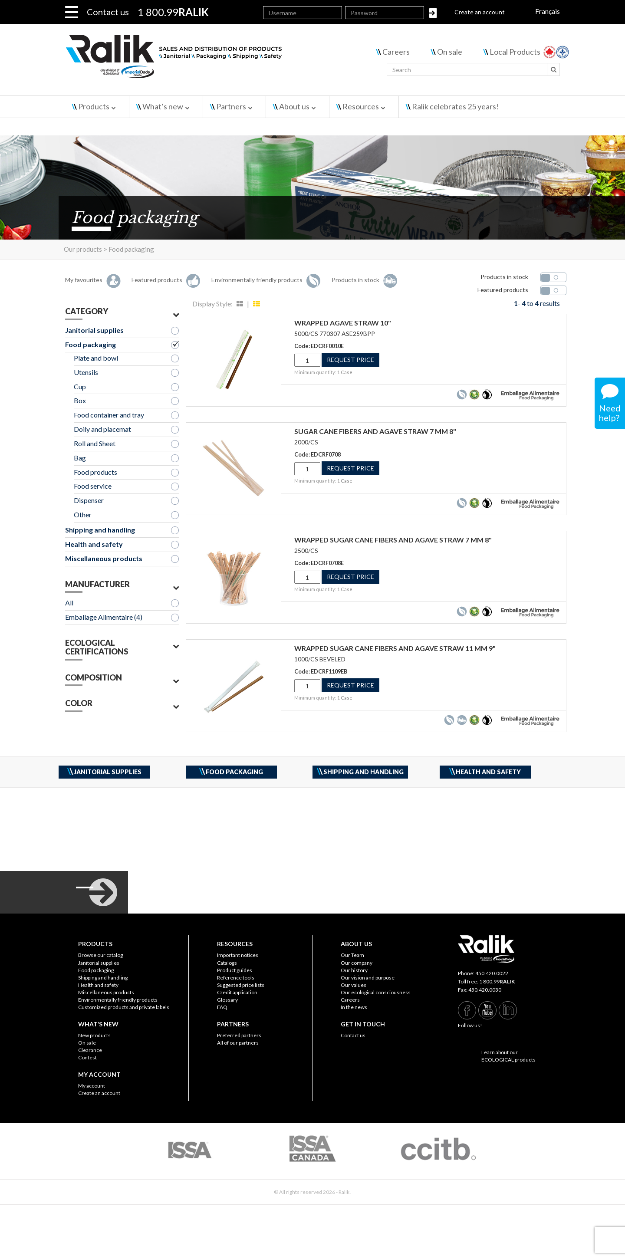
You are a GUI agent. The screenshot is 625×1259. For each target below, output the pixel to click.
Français (547, 11)
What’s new (162, 106)
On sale (449, 51)
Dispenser (89, 500)
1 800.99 (497, 981)
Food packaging (90, 344)
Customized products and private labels (123, 1007)
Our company (356, 963)
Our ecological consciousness (376, 992)
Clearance (90, 1050)
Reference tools (235, 977)
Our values (353, 985)
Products (93, 106)
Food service (93, 486)
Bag (80, 458)
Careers (396, 51)
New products (94, 1035)
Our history (354, 970)
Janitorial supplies (94, 330)
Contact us (108, 12)
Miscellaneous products (103, 558)
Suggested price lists (240, 985)
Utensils (86, 372)
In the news (354, 1007)
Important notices (237, 955)
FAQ (222, 1007)
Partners (231, 106)
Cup (80, 386)
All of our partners (238, 1042)
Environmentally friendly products (118, 999)
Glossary (227, 999)
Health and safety (94, 544)
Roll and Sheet (94, 443)
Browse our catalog (100, 955)
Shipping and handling (100, 530)
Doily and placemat (102, 429)
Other (83, 514)
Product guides (234, 970)
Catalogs (227, 963)
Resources (360, 106)
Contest (87, 1057)
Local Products (515, 51)
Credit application (237, 992)
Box (80, 400)
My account (91, 1085)
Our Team (352, 955)
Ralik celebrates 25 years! (455, 106)
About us (294, 106)
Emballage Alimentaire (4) (103, 617)
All (69, 602)
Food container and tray (109, 415)
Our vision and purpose (368, 977)
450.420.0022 (491, 973)
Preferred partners (239, 1035)
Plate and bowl (96, 358)
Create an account (479, 12)
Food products (95, 472)
